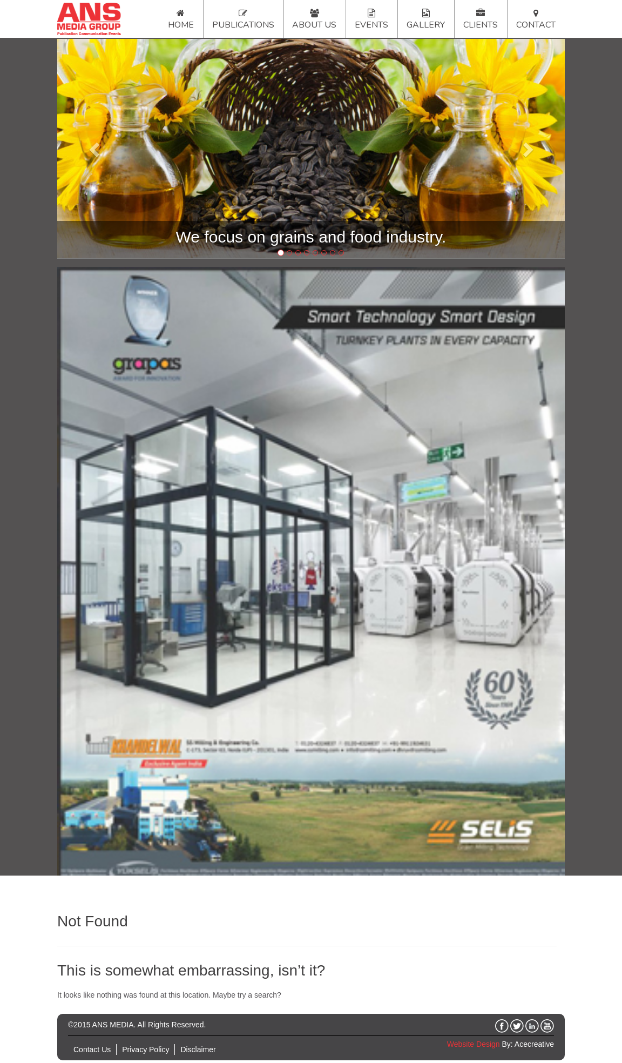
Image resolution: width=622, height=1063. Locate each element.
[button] (95, 149)
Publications (243, 25)
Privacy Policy (145, 1049)
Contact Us (92, 1049)
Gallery (426, 25)
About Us (314, 25)
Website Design (473, 1044)
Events (371, 25)
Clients (480, 25)
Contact (536, 25)
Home (181, 25)
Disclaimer (197, 1049)
